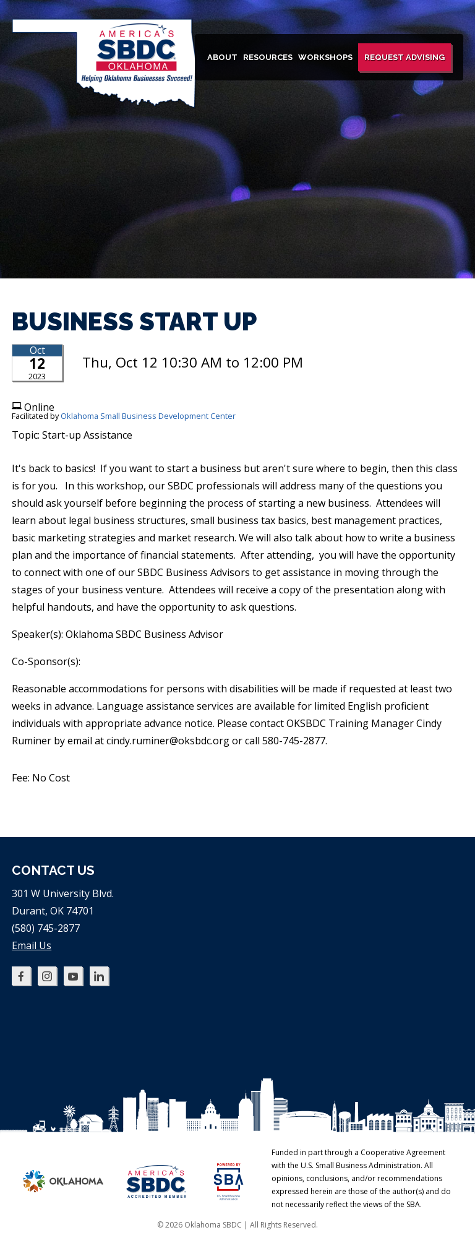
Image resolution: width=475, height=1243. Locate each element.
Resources (268, 57)
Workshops (325, 57)
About (222, 57)
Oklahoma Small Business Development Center (148, 415)
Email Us (31, 945)
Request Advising (404, 57)
